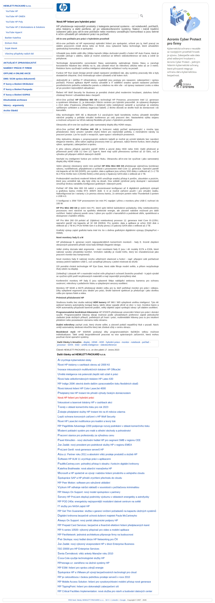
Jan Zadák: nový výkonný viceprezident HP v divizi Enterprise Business (96, 544)
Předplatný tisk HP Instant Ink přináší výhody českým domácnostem (94, 393)
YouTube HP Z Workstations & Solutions (25, 27)
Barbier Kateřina (13, 38)
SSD (77, 345)
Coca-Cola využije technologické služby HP (81, 558)
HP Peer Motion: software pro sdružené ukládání (84, 482)
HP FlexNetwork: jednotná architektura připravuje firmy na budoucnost (95, 534)
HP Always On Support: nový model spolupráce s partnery (89, 492)
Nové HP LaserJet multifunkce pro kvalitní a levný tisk (87, 421)
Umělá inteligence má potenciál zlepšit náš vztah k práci (88, 374)
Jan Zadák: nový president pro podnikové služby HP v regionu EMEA (95, 444)
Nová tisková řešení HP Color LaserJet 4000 (82, 388)
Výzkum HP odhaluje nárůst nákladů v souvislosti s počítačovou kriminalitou (98, 487)
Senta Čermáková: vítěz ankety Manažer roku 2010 (85, 553)
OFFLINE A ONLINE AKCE (17, 73)
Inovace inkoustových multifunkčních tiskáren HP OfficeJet (89, 369)
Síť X (107, 600)
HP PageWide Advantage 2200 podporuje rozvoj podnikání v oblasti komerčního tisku (104, 426)
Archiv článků (10, 110)
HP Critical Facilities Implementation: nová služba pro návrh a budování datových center (105, 591)
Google (123, 600)
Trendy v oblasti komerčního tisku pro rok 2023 (83, 407)
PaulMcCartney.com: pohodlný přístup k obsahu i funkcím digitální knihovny (98, 463)
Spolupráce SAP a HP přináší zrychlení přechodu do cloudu (90, 478)
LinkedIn (114, 600)
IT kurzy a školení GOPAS (16, 95)
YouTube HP (12, 11)
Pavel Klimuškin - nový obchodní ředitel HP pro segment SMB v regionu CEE (99, 440)
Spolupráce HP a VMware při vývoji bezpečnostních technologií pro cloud (97, 572)
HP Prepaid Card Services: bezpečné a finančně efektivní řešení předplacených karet (103, 525)
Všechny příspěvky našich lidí (19, 53)
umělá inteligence (90, 345)
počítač (145, 342)
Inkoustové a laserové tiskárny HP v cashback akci (85, 402)
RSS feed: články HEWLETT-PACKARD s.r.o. (86, 600)
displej (86, 342)
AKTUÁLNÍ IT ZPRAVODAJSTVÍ (19, 63)
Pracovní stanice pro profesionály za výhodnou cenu (86, 435)
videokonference (108, 345)
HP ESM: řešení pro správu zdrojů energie (80, 567)
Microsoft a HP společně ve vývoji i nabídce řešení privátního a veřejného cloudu (101, 473)
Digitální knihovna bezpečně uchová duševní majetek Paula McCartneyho (97, 515)
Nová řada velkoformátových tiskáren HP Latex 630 (85, 378)
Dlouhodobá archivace (15, 100)
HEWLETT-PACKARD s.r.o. (17, 6)
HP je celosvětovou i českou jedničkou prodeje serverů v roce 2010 (94, 577)
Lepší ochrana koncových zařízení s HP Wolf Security (86, 416)
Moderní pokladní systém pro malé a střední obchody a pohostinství (94, 430)
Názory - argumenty (13, 105)
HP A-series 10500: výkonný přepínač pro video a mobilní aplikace (93, 529)
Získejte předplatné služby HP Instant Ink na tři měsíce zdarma (91, 411)
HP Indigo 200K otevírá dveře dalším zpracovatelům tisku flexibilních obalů (98, 383)
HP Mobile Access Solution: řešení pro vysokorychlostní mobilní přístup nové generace (104, 581)
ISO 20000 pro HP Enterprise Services (78, 548)
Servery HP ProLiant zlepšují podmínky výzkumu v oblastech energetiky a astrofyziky (103, 496)
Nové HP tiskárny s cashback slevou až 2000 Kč (84, 364)
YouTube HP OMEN (15, 16)
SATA (70, 345)
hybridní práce (113, 342)
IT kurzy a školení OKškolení (18, 84)
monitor (125, 342)
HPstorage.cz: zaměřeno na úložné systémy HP (83, 563)
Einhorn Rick (11, 43)
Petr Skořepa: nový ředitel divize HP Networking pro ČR (88, 539)
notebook (135, 342)
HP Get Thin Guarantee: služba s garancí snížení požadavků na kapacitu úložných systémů (107, 511)
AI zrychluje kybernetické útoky (74, 360)
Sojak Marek (11, 48)
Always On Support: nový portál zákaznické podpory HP (88, 520)
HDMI (94, 342)
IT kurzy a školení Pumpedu (17, 89)
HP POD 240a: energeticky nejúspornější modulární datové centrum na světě (99, 501)
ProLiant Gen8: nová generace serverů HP (81, 449)
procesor (61, 345)
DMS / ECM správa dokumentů (19, 79)
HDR (101, 342)
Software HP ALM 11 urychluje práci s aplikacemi (84, 459)
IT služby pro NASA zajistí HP (74, 506)
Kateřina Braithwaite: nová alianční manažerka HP (85, 468)
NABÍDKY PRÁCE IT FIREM (17, 68)
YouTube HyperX (14, 32)
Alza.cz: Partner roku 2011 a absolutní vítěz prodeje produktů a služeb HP (97, 454)
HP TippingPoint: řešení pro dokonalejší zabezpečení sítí (88, 586)
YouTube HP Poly (14, 22)
